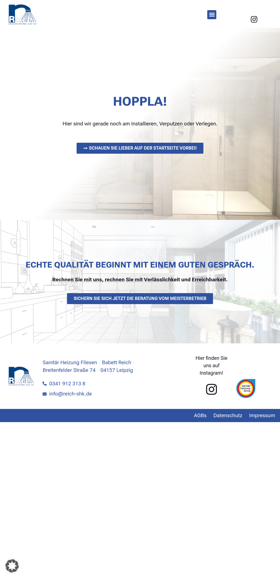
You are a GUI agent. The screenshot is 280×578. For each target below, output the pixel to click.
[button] (211, 14)
